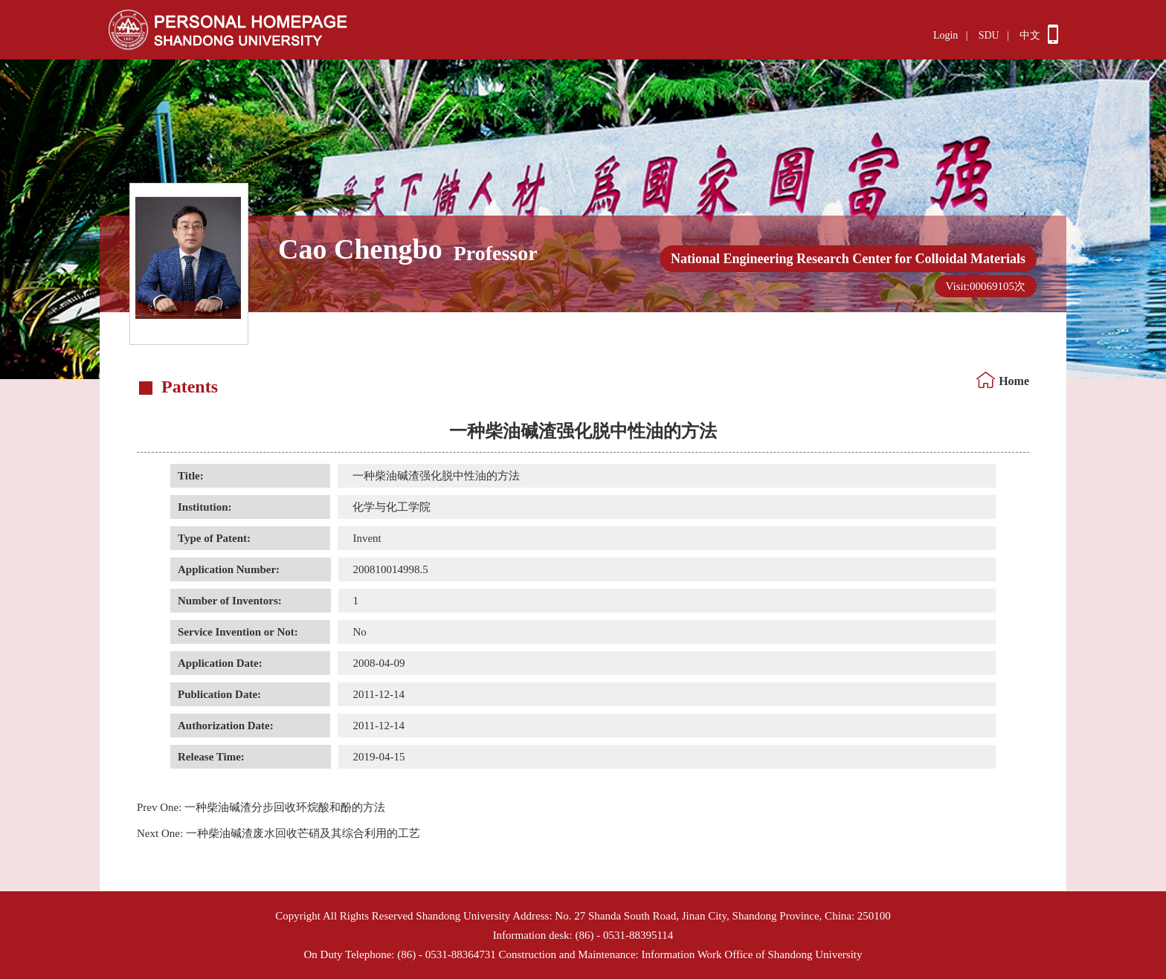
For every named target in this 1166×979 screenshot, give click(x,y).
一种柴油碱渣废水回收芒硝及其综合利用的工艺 (278, 833)
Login (945, 35)
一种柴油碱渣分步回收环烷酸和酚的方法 (261, 807)
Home (1014, 381)
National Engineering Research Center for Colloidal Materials (848, 258)
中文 (1030, 35)
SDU (989, 35)
